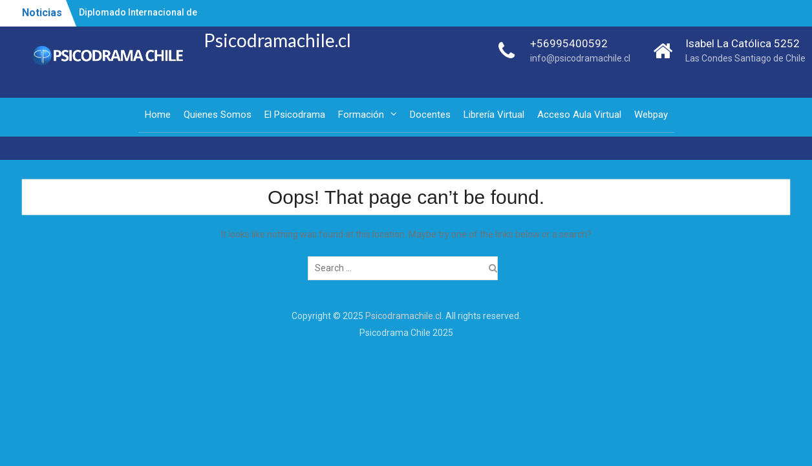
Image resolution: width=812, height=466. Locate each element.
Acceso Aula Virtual (579, 114)
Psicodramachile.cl (277, 40)
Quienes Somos (217, 114)
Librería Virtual (494, 114)
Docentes (430, 114)
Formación (361, 114)
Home (158, 114)
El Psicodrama (294, 114)
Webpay (651, 114)
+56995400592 (569, 43)
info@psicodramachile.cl (580, 58)
